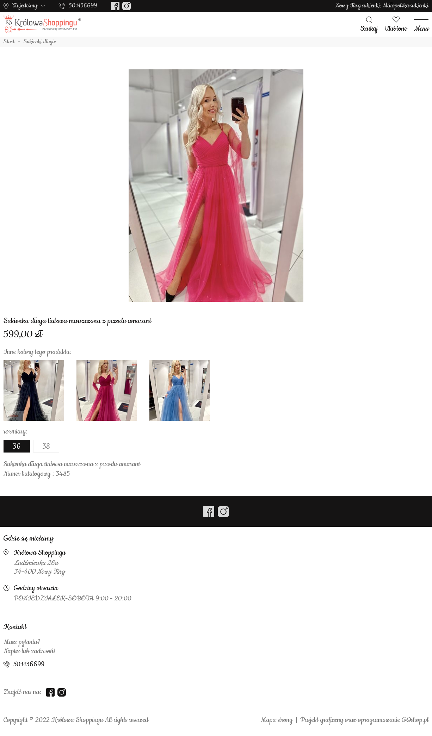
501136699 (83, 5)
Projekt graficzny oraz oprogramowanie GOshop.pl (364, 720)
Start (9, 41)
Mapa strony (276, 720)
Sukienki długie (40, 41)
